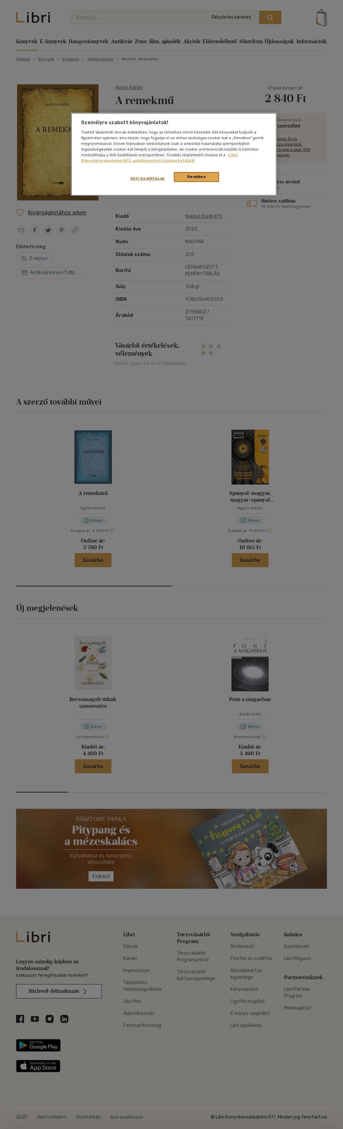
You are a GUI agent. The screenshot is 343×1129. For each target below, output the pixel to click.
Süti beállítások (147, 178)
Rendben (196, 176)
